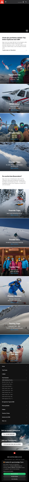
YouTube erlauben (14, 476)
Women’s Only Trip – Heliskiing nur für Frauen (7, 382)
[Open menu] (6, 2)
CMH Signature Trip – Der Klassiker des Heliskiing (7, 398)
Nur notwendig (14, 479)
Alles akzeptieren (14, 473)
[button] (14, 50)
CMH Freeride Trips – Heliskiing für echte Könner (7, 392)
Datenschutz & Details (8, 471)
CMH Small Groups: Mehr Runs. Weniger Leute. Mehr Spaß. (7, 396)
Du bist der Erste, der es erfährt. (12, 444)
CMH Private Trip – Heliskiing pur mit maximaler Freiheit (7, 394)
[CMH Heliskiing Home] (2, 2)
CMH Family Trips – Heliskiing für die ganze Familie (7, 388)
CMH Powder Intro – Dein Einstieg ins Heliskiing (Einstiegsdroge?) (7, 390)
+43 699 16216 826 (9, 434)
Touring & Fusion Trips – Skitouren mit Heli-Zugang (7, 384)
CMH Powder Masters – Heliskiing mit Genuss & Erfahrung (7, 386)
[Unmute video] (27, 30)
